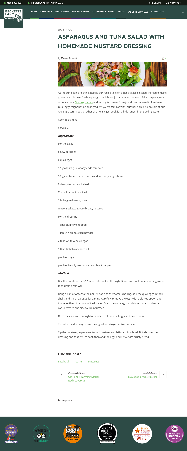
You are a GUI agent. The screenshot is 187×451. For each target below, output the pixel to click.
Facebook (63, 361)
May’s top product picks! (142, 377)
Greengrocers (84, 102)
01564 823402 (13, 3)
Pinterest (93, 361)
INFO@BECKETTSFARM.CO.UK (45, 3)
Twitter (79, 361)
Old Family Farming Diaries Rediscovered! (84, 378)
